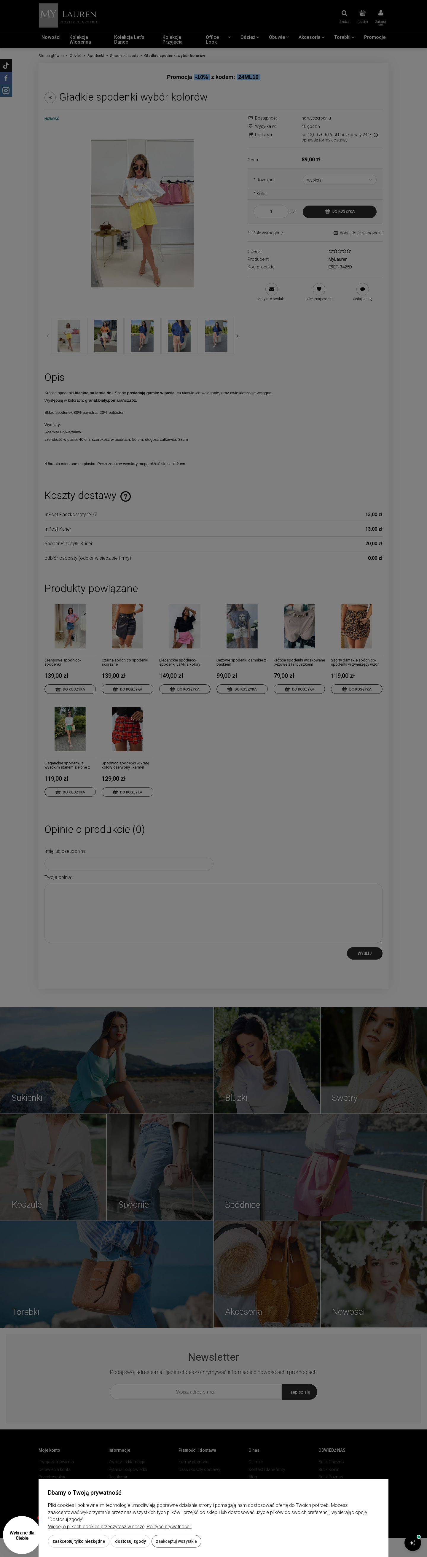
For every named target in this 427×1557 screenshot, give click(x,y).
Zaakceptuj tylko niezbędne (78, 1541)
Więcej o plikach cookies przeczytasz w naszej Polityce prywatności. (120, 1526)
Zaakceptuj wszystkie (176, 1541)
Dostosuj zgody (130, 1541)
